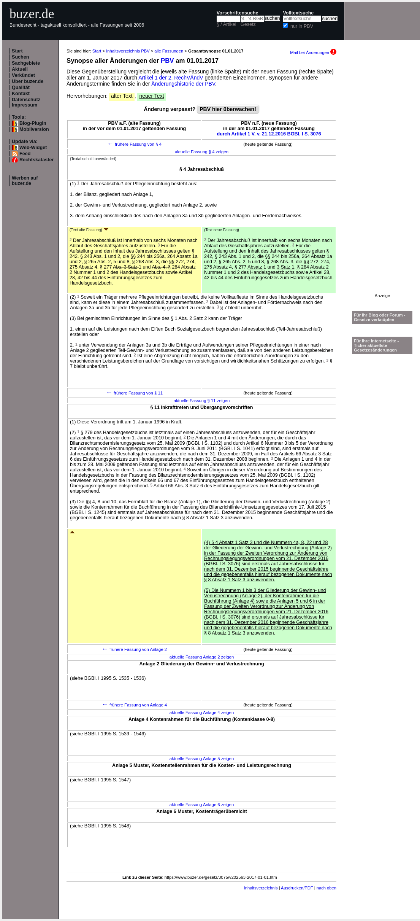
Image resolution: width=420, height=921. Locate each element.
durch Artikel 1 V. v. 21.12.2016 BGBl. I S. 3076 (269, 134)
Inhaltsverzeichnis (261, 888)
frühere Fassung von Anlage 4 (134, 705)
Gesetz (248, 24)
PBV (167, 60)
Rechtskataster (36, 159)
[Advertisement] (382, 179)
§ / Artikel (226, 24)
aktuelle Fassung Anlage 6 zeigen (202, 804)
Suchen (20, 57)
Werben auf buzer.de (25, 180)
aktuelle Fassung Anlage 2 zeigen (202, 657)
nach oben (326, 888)
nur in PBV (301, 26)
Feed (24, 153)
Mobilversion (34, 129)
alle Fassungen (168, 51)
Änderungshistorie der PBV (183, 84)
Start (17, 51)
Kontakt (21, 93)
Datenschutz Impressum (26, 102)
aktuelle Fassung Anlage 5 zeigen (202, 758)
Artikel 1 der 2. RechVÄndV (170, 78)
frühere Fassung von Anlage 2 (134, 649)
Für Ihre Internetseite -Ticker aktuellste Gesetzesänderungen (376, 345)
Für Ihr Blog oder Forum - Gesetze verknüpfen (380, 317)
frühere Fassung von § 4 (134, 144)
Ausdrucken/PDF (297, 888)
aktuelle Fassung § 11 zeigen (202, 400)
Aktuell (20, 69)
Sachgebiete (26, 63)
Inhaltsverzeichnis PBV (127, 51)
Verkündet (23, 75)
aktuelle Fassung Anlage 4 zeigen (202, 712)
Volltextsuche (298, 13)
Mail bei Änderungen (313, 52)
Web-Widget (33, 147)
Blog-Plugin (32, 123)
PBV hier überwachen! (228, 109)
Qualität (21, 87)
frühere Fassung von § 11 (134, 393)
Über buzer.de (27, 81)
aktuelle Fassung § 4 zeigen (201, 152)
